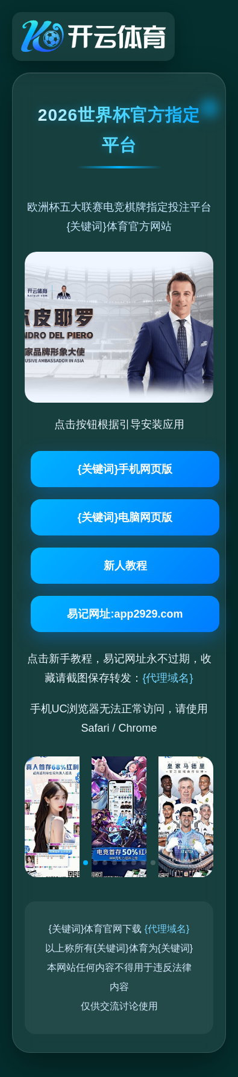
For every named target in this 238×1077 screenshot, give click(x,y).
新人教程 (125, 566)
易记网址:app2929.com (125, 614)
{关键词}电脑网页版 (124, 517)
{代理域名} (167, 678)
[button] (85, 862)
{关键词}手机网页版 (124, 469)
